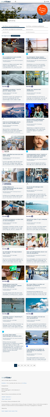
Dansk (3, 411)
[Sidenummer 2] (18, 365)
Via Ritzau (24, 383)
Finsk (16, 411)
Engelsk (6, 411)
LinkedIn (3, 396)
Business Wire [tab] (6, 32)
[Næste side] (31, 365)
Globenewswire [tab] (29, 29)
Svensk (13, 411)
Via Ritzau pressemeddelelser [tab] (11, 26)
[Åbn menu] (16, 1)
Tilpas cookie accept (6, 399)
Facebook (8, 396)
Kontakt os (4, 383)
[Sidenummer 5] (28, 365)
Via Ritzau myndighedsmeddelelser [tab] (12, 29)
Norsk (10, 411)
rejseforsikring (15, 35)
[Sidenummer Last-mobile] (34, 365)
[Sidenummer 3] (21, 365)
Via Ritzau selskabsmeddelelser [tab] (35, 26)
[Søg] (23, 21)
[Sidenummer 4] (25, 365)
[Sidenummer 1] (15, 365)
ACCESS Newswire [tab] (30, 32)
